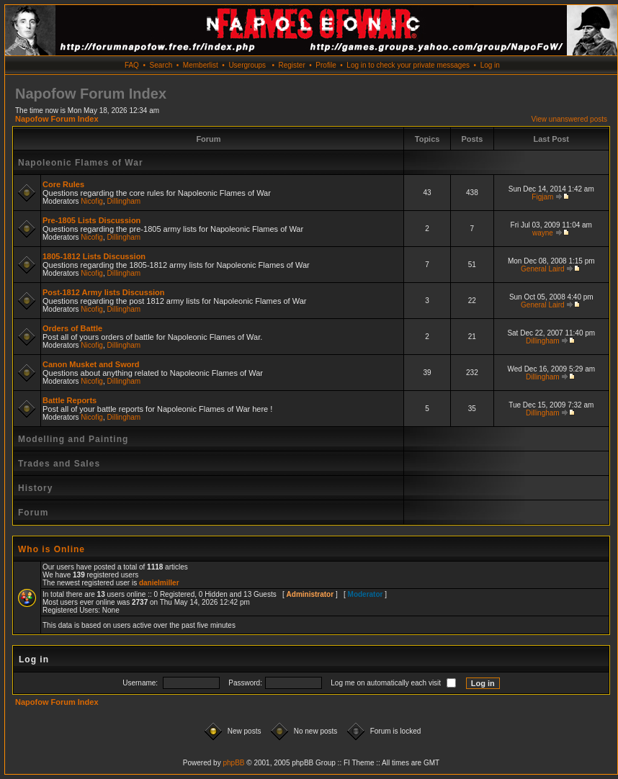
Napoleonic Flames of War (80, 163)
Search (161, 65)
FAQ (132, 65)
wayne (542, 233)
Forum (33, 513)
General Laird (543, 269)
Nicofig (92, 201)
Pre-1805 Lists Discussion (91, 220)
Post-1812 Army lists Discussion (103, 292)
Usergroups (247, 65)
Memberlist (200, 65)
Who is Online (51, 549)
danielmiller (159, 583)
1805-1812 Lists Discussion (93, 256)
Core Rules (63, 184)
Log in (490, 65)
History (35, 488)
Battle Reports (69, 400)
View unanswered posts (569, 119)
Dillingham (124, 201)
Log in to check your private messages (408, 65)
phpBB (233, 763)
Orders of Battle (72, 328)
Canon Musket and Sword (90, 364)
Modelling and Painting (73, 439)
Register (291, 65)
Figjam (542, 197)
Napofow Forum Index (57, 118)
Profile (325, 65)
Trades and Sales (59, 464)
